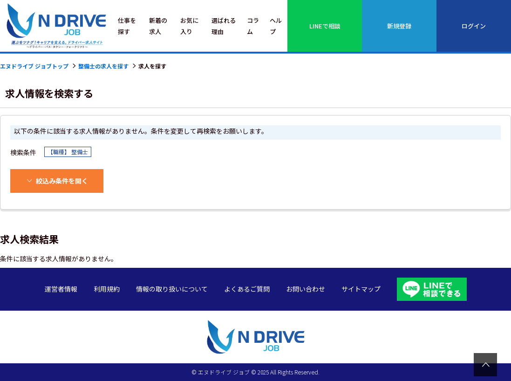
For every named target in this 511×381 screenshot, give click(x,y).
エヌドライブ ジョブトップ (34, 66)
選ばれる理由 (223, 25)
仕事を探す (127, 25)
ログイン (474, 25)
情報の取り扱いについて (172, 289)
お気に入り (189, 25)
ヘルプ (276, 25)
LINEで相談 (325, 25)
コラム (253, 25)
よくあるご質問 (247, 289)
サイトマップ (361, 289)
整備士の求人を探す (103, 66)
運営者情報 (61, 289)
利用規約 (107, 289)
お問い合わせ (305, 289)
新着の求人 (158, 25)
